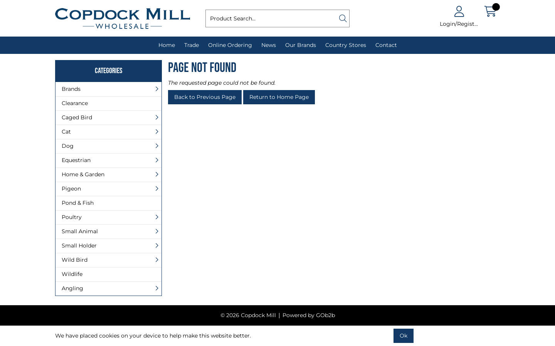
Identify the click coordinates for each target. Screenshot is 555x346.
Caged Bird (77, 117)
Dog (68, 145)
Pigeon (71, 188)
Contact (386, 45)
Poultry (72, 217)
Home (166, 45)
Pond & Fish (78, 202)
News (268, 45)
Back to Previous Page (204, 97)
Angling (72, 288)
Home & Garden (83, 174)
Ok (403, 335)
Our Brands (300, 45)
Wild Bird (74, 259)
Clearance (75, 103)
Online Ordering (230, 45)
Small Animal (80, 231)
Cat (66, 131)
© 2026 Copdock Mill (248, 315)
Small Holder (79, 245)
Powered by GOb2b (309, 315)
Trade (191, 45)
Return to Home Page (279, 97)
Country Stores (345, 45)
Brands (71, 88)
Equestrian (76, 160)
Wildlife (72, 274)
